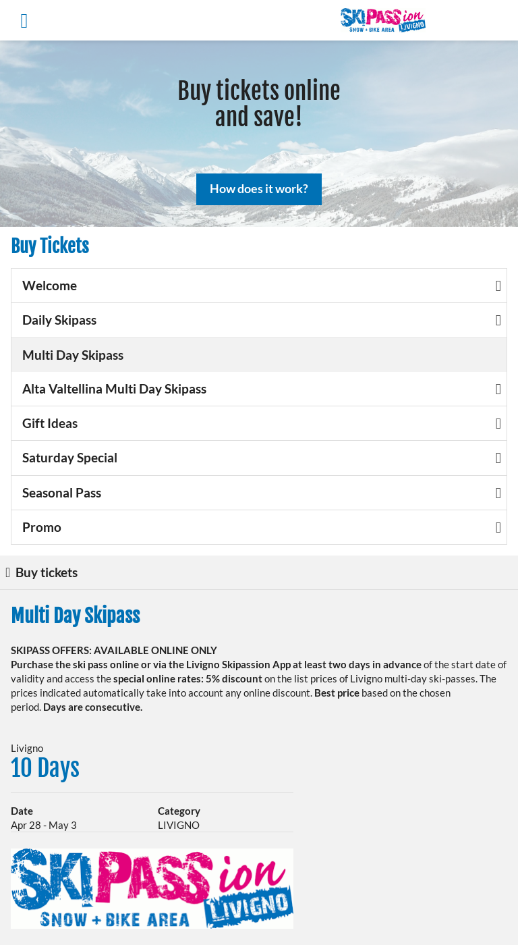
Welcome (261, 285)
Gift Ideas (261, 423)
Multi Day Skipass (72, 354)
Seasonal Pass (261, 492)
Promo (261, 527)
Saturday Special (261, 457)
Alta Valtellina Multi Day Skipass (261, 388)
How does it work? (259, 188)
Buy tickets (41, 572)
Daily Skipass (261, 319)
